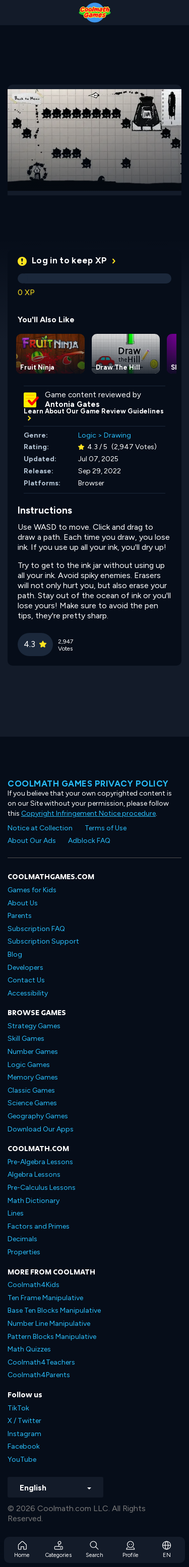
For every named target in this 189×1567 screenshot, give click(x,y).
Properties (24, 1252)
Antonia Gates (72, 404)
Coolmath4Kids (33, 1284)
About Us (23, 903)
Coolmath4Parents (39, 1375)
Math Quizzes (29, 1349)
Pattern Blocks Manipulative (52, 1336)
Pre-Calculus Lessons (42, 1187)
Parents (20, 915)
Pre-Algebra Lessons (40, 1162)
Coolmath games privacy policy (88, 783)
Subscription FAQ (36, 928)
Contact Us (26, 980)
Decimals (22, 1239)
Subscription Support (43, 941)
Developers (25, 967)
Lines (16, 1213)
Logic (87, 435)
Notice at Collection (40, 828)
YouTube (22, 1459)
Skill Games (26, 1038)
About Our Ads (32, 840)
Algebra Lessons (34, 1174)
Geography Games (38, 1116)
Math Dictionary (33, 1200)
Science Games (32, 1103)
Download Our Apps (41, 1129)
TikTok (18, 1408)
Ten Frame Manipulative (45, 1298)
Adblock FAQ (89, 840)
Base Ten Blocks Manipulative (54, 1310)
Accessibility (28, 993)
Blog (15, 954)
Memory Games (33, 1077)
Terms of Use (106, 828)
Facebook (24, 1446)
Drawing (117, 435)
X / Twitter (24, 1420)
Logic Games (29, 1064)
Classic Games (31, 1090)
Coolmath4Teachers (41, 1362)
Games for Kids (32, 890)
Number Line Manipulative (49, 1323)
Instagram (24, 1434)
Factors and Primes (39, 1226)
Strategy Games (34, 1026)
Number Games (33, 1051)
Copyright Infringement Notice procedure (88, 813)
